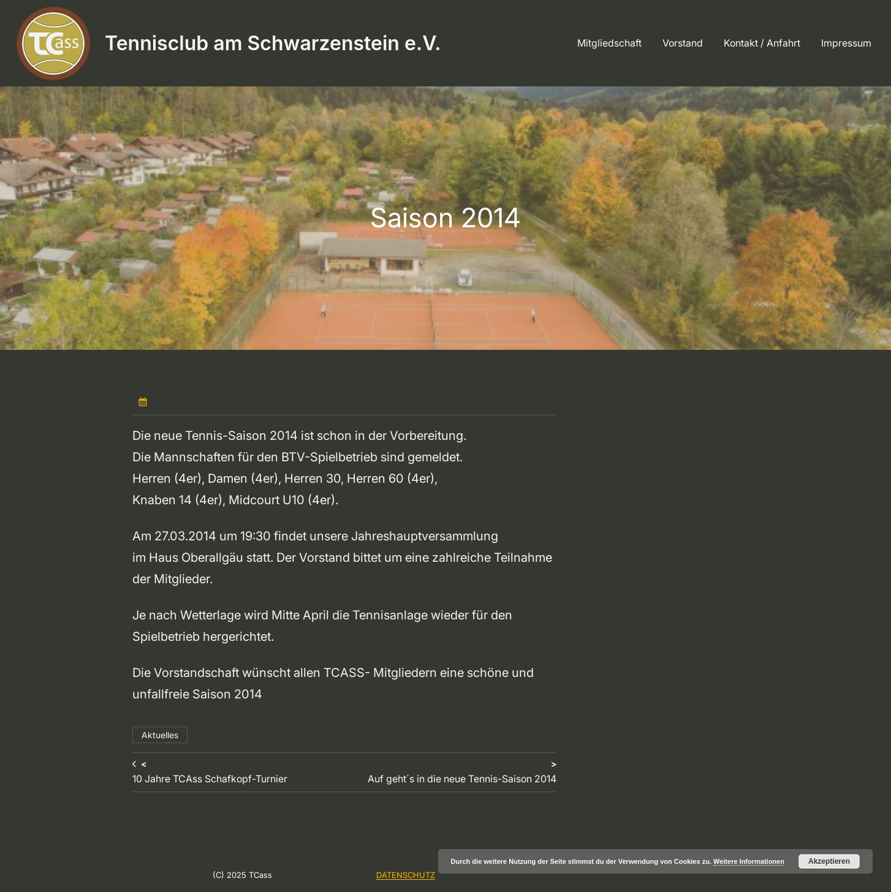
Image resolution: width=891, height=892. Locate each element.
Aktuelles (160, 735)
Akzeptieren (829, 861)
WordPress (850, 845)
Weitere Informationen (748, 861)
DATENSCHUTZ (405, 875)
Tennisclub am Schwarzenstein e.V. (273, 43)
